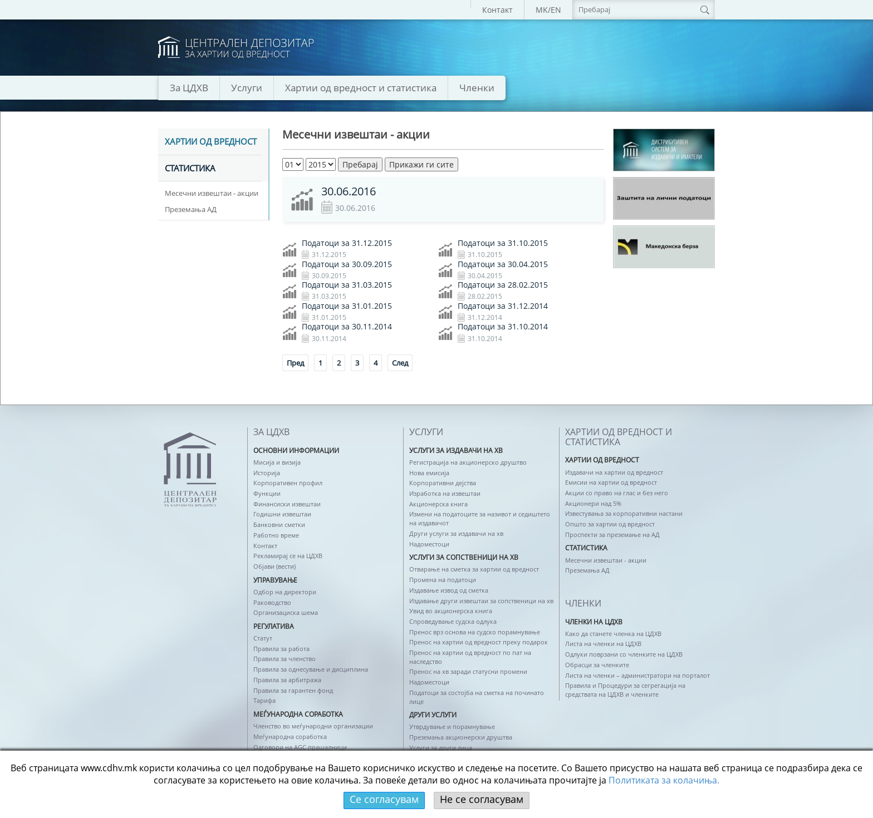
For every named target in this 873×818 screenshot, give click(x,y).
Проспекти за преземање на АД (612, 534)
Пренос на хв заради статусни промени (468, 671)
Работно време (276, 535)
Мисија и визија (277, 462)
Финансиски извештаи (287, 504)
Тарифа (264, 700)
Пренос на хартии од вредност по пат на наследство (470, 657)
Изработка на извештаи (444, 493)
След (400, 363)
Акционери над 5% (593, 503)
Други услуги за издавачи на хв (456, 533)
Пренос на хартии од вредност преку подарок (478, 642)
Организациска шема (285, 612)
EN (556, 9)
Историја (266, 473)
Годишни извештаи (282, 514)
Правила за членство (284, 658)
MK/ (543, 9)
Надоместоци (429, 544)
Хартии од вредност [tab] (211, 142)
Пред (295, 363)
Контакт (497, 9)
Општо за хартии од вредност (610, 524)
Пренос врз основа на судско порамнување (474, 632)
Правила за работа (281, 648)
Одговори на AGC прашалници (300, 747)
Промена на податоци (442, 579)
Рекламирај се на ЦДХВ (287, 555)
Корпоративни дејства (442, 483)
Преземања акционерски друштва (460, 737)
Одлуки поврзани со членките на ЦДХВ (624, 654)
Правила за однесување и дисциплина (310, 669)
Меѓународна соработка (290, 736)
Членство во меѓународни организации (313, 726)
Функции (267, 493)
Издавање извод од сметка (448, 590)
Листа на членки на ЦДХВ (603, 643)
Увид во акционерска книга (450, 611)
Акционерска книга (438, 504)
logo (236, 47)
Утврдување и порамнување (452, 726)
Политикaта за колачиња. (664, 780)
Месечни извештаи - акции (211, 193)
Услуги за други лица (440, 747)
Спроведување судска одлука (453, 621)
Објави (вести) (274, 566)
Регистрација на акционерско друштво (468, 462)
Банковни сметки (279, 524)
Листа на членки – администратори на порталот (637, 675)
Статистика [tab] (190, 169)
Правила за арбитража (287, 680)
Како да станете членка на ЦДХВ (613, 633)
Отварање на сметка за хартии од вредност (474, 569)
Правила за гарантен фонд (293, 690)
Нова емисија (429, 473)
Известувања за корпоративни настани (624, 513)
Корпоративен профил (287, 483)
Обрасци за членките (597, 665)
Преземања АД (191, 209)
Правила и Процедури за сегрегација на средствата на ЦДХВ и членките (625, 689)
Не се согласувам (481, 799)
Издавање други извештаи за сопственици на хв (481, 601)
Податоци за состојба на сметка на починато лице (476, 697)
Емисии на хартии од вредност (611, 482)
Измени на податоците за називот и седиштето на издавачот (479, 518)
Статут (262, 638)
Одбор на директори (284, 592)
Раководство (272, 602)
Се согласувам (384, 799)
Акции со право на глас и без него (616, 493)
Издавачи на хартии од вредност (614, 472)
